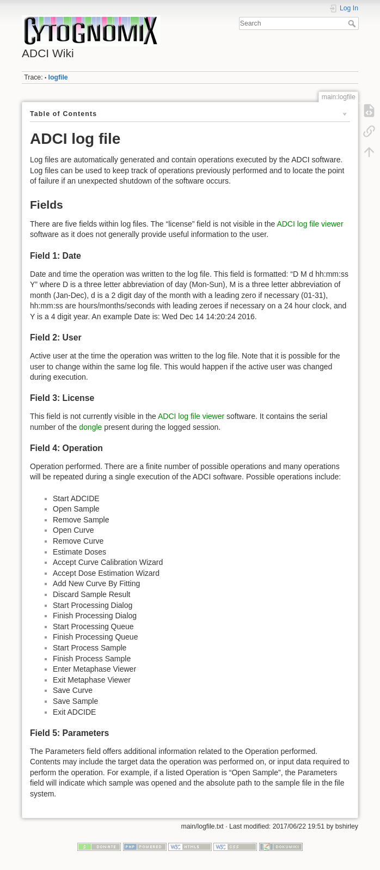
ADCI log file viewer (310, 224)
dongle (90, 427)
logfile (58, 77)
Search (353, 23)
